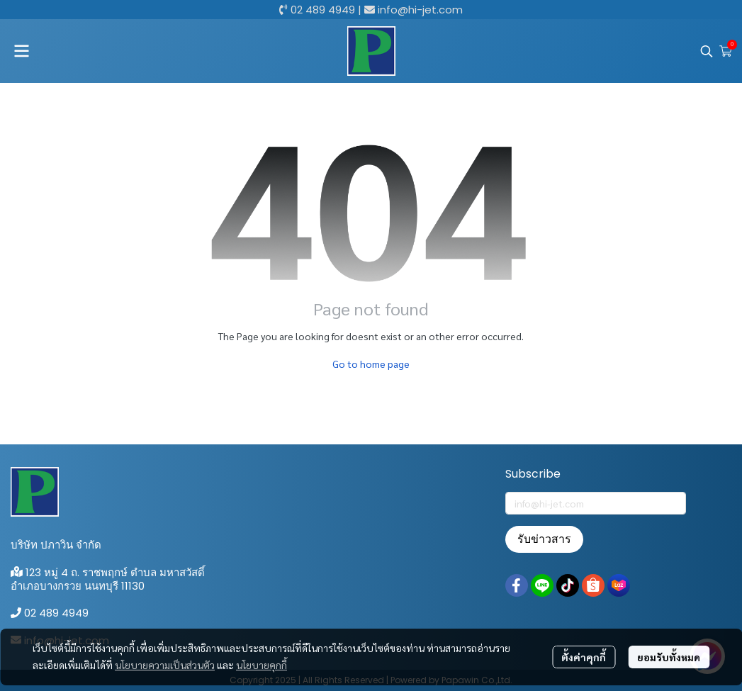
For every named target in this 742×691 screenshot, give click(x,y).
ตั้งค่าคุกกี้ (583, 657)
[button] (706, 51)
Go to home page (371, 363)
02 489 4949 (323, 9)
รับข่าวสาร (544, 539)
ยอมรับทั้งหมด (668, 657)
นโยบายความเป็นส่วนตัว (165, 664)
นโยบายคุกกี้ (261, 664)
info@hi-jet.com (420, 9)
